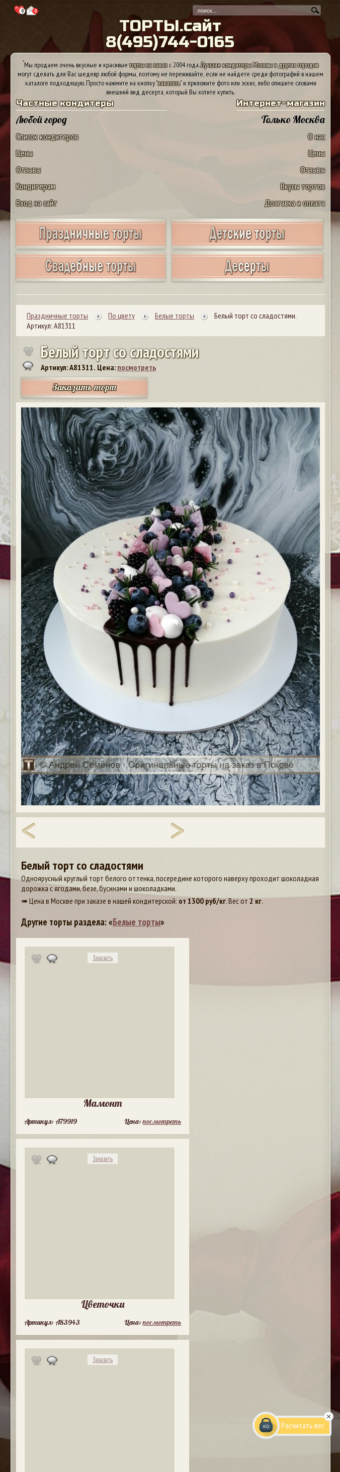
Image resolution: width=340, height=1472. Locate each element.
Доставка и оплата (295, 202)
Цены (24, 153)
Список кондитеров (47, 136)
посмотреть (136, 367)
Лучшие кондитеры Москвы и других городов (259, 64)
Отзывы (28, 169)
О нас (316, 136)
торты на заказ (148, 64)
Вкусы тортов (303, 186)
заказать (169, 82)
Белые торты (136, 922)
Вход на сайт (36, 202)
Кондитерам (35, 186)
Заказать (103, 958)
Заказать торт (84, 387)
